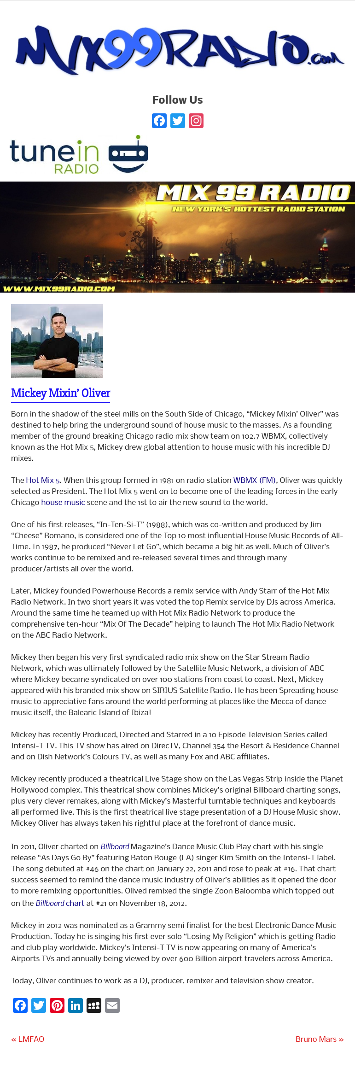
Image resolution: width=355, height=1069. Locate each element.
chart (59, 903)
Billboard (114, 846)
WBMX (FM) (254, 480)
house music (63, 503)
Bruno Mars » (320, 1039)
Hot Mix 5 (43, 480)
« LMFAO (27, 1039)
